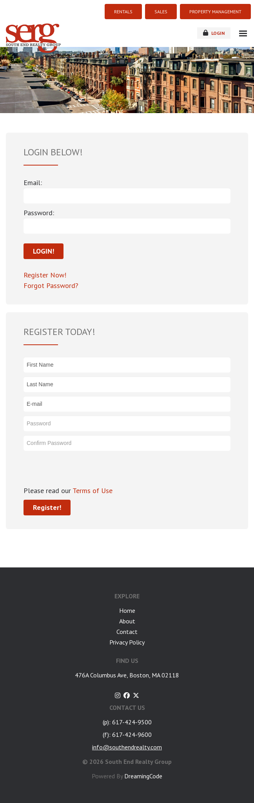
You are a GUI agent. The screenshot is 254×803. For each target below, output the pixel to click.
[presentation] (83, 470)
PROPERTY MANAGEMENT (215, 11)
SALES (160, 11)
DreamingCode (143, 776)
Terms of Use (91, 490)
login (214, 33)
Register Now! (45, 274)
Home (127, 610)
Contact (127, 632)
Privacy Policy (127, 642)
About (127, 621)
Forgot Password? (51, 285)
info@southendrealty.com (127, 747)
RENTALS (123, 11)
